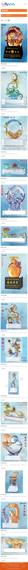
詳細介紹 (3, 68)
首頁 (3, 15)
